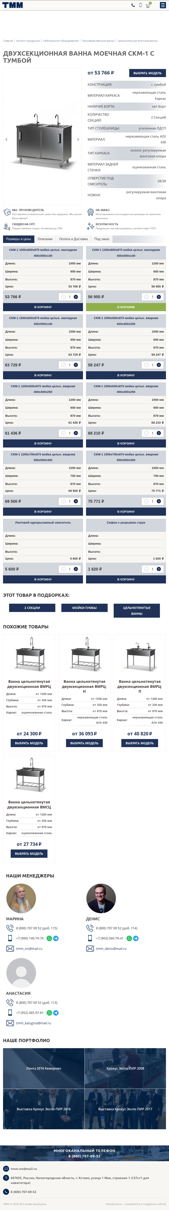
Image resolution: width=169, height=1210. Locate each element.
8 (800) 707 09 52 (29, 928)
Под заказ (101, 239)
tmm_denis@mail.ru (111, 948)
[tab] (19, 239)
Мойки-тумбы (84, 608)
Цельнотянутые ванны (136, 611)
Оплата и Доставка (73, 239)
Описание (45, 239)
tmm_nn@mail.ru (29, 948)
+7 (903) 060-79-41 (110, 938)
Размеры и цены (18, 239)
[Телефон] (134, 5)
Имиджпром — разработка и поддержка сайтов (136, 1204)
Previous (6, 140)
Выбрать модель (147, 73)
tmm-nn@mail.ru (24, 1169)
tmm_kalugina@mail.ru (33, 1023)
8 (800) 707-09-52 (23, 1192)
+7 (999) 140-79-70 (30, 938)
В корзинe (126, 307)
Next (78, 140)
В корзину (43, 307)
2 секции (32, 608)
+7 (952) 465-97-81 (30, 1013)
